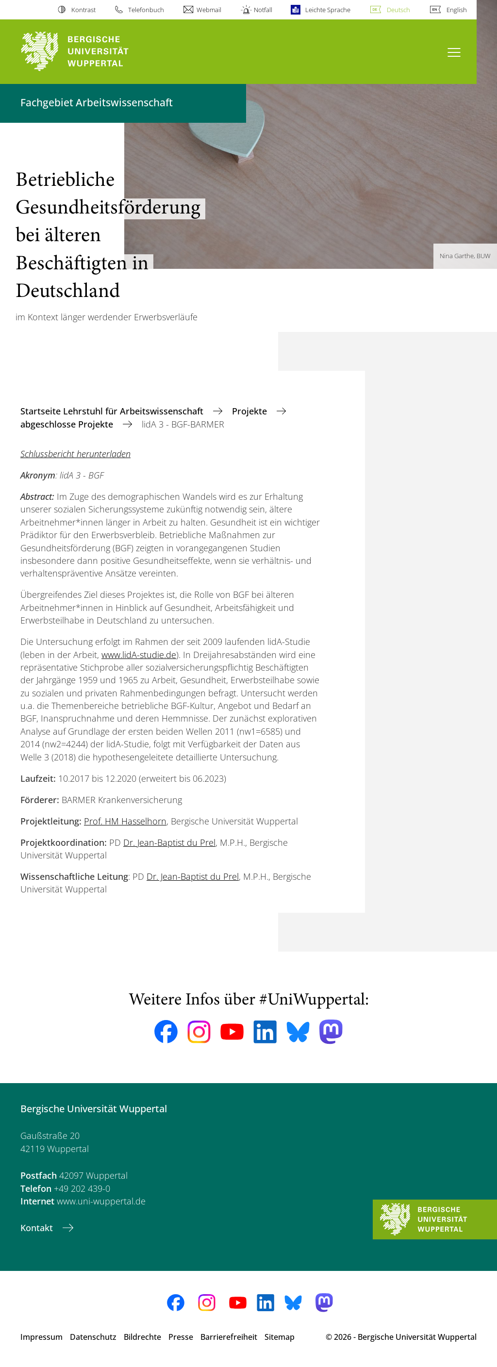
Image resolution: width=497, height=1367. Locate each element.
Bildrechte (142, 1337)
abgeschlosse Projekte (68, 424)
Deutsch (398, 9)
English (457, 9)
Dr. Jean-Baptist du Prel (169, 842)
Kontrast (83, 9)
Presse (180, 1337)
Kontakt (37, 1228)
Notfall (263, 9)
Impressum (41, 1337)
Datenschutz (93, 1337)
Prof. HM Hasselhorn (125, 821)
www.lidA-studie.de (138, 654)
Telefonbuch (146, 9)
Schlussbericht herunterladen (75, 454)
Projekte (250, 411)
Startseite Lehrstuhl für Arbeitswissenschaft (113, 411)
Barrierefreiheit (228, 1337)
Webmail (209, 9)
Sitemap (280, 1337)
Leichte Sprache (327, 9)
